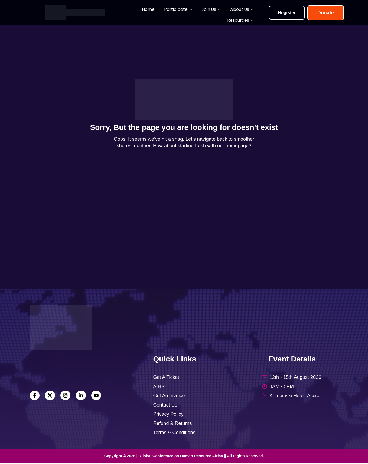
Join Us (185, 13)
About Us (213, 13)
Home (129, 12)
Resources (244, 13)
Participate (156, 13)
